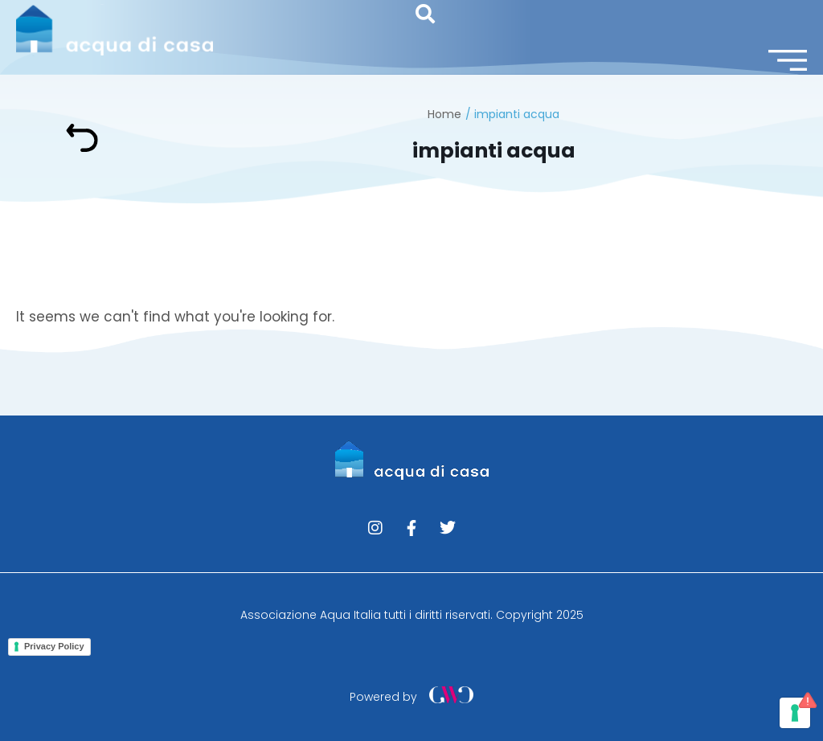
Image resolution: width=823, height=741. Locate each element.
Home (444, 114)
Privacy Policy (54, 646)
